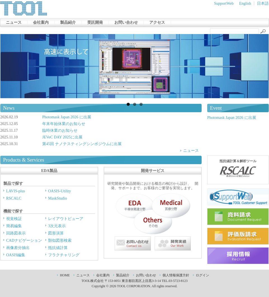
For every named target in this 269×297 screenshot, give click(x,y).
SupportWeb (224, 3)
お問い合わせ (126, 22)
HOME (65, 275)
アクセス (157, 22)
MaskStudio (57, 198)
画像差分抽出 (18, 248)
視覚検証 (14, 219)
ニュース (14, 22)
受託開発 (95, 22)
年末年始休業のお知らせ (63, 124)
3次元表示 (57, 226)
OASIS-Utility (59, 191)
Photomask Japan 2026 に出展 (66, 117)
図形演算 (56, 233)
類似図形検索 (60, 240)
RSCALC (13, 198)
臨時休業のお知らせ (59, 130)
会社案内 (41, 22)
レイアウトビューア (65, 219)
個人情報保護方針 (175, 275)
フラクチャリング (63, 255)
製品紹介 (68, 22)
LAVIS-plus (15, 191)
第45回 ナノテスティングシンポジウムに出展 (82, 144)
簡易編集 (14, 226)
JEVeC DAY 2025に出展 (62, 137)
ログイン (202, 275)
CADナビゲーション (24, 240)
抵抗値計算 (58, 248)
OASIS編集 (15, 255)
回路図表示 (16, 233)
